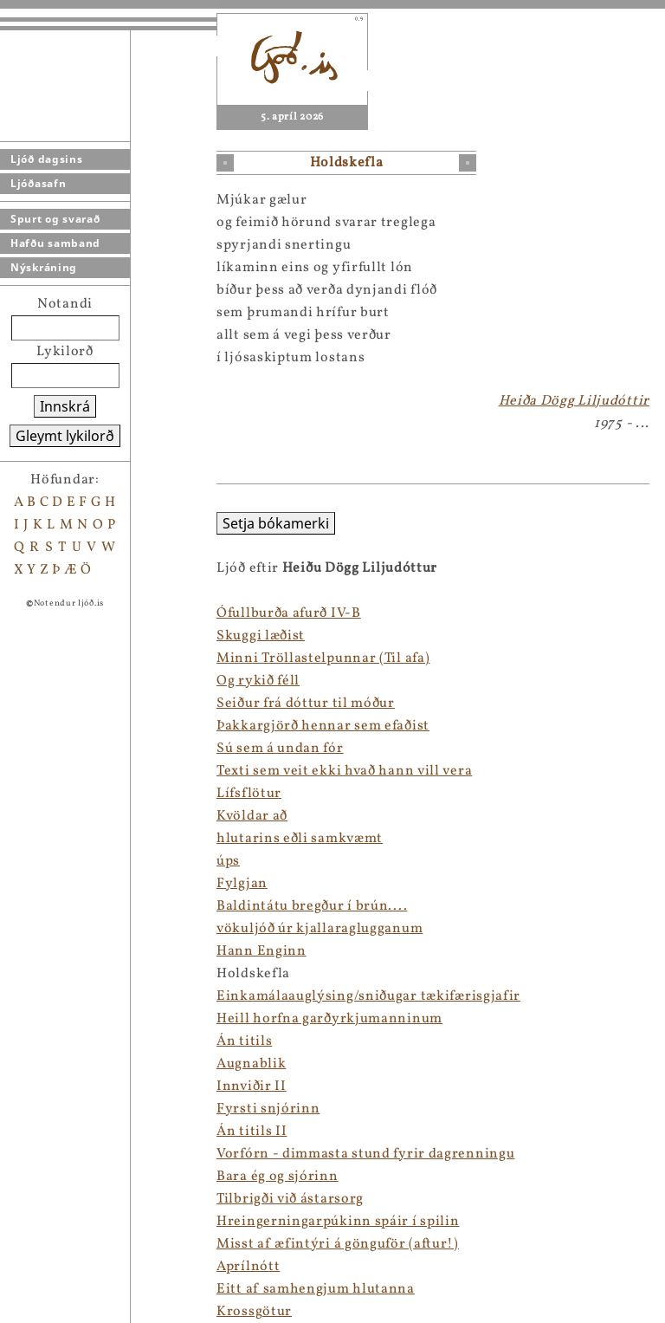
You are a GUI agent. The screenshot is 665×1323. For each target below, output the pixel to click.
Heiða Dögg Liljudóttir (574, 401)
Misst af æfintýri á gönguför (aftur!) (337, 1244)
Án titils (244, 1041)
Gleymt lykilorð (65, 435)
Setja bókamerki (276, 523)
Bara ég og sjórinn (277, 1176)
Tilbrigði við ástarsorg (290, 1199)
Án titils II (251, 1131)
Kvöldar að (251, 816)
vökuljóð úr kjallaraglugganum (319, 928)
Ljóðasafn (38, 183)
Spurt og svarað (55, 218)
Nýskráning (43, 267)
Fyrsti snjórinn (268, 1109)
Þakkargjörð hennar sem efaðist (322, 726)
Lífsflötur (248, 793)
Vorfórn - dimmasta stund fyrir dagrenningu (365, 1154)
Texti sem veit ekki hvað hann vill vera (344, 771)
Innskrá (65, 406)
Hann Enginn (261, 951)
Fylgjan (242, 883)
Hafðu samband (55, 243)
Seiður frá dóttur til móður (305, 703)
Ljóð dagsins (46, 159)
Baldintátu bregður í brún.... (311, 906)
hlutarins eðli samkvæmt (299, 838)
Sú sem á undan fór (280, 748)
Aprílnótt (248, 1266)
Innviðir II (251, 1086)
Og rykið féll (258, 681)
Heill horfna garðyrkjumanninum (329, 1018)
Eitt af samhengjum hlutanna (315, 1289)
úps (228, 861)
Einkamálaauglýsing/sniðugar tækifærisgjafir (368, 996)
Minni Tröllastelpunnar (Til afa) (322, 658)
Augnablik (251, 1063)
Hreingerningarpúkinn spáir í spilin (338, 1221)
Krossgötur (254, 1311)
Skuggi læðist (260, 635)
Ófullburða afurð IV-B (288, 613)
